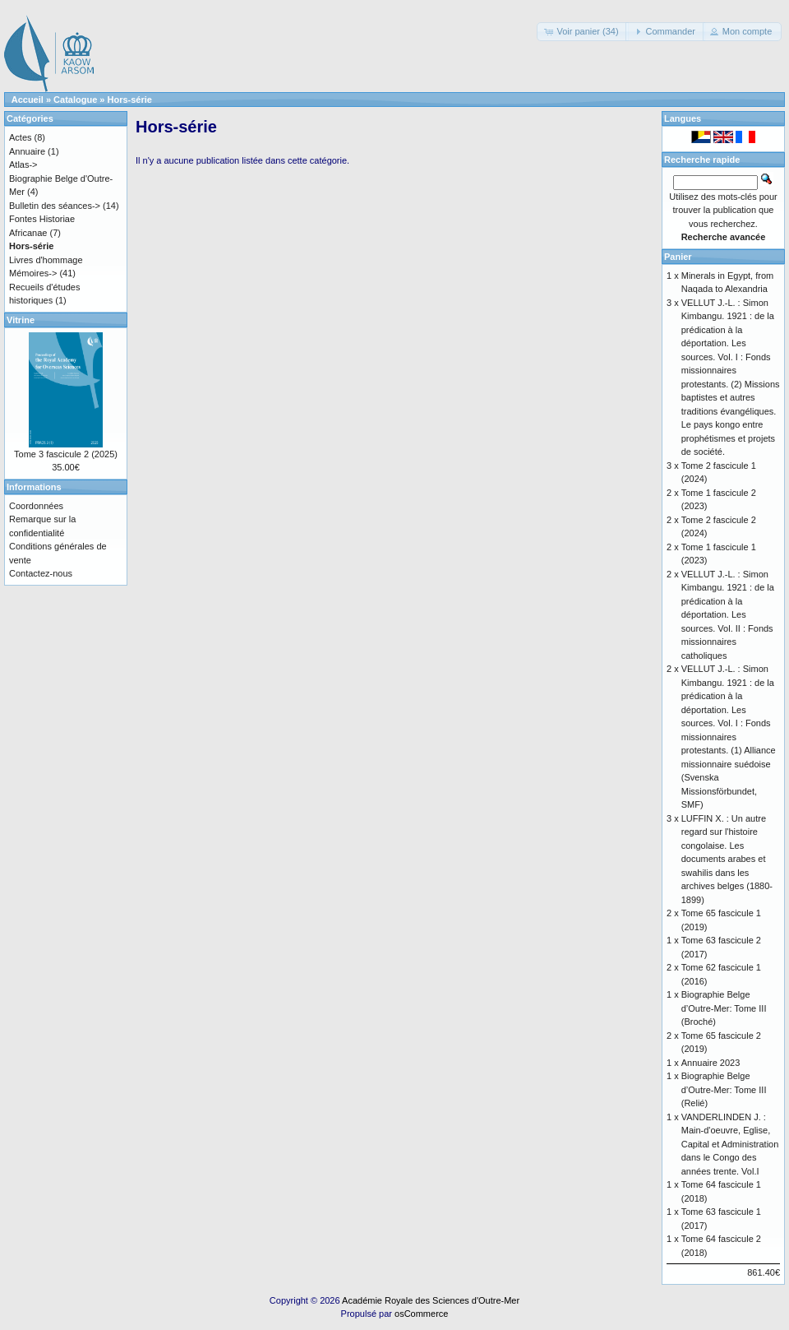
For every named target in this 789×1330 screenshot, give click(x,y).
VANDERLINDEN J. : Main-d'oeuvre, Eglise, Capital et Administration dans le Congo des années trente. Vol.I (730, 1144)
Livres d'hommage (46, 260)
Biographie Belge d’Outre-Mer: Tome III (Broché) (724, 1007)
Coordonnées (36, 506)
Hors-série (130, 99)
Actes (20, 137)
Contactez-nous (40, 573)
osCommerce (421, 1313)
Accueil (28, 99)
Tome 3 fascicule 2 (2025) (66, 454)
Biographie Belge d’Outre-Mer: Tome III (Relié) (724, 1089)
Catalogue (75, 99)
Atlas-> (23, 164)
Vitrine (21, 320)
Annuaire (27, 151)
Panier (678, 257)
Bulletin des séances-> (54, 206)
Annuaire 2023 (711, 1063)
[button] (582, 31)
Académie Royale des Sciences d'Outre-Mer (430, 1300)
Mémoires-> (33, 273)
